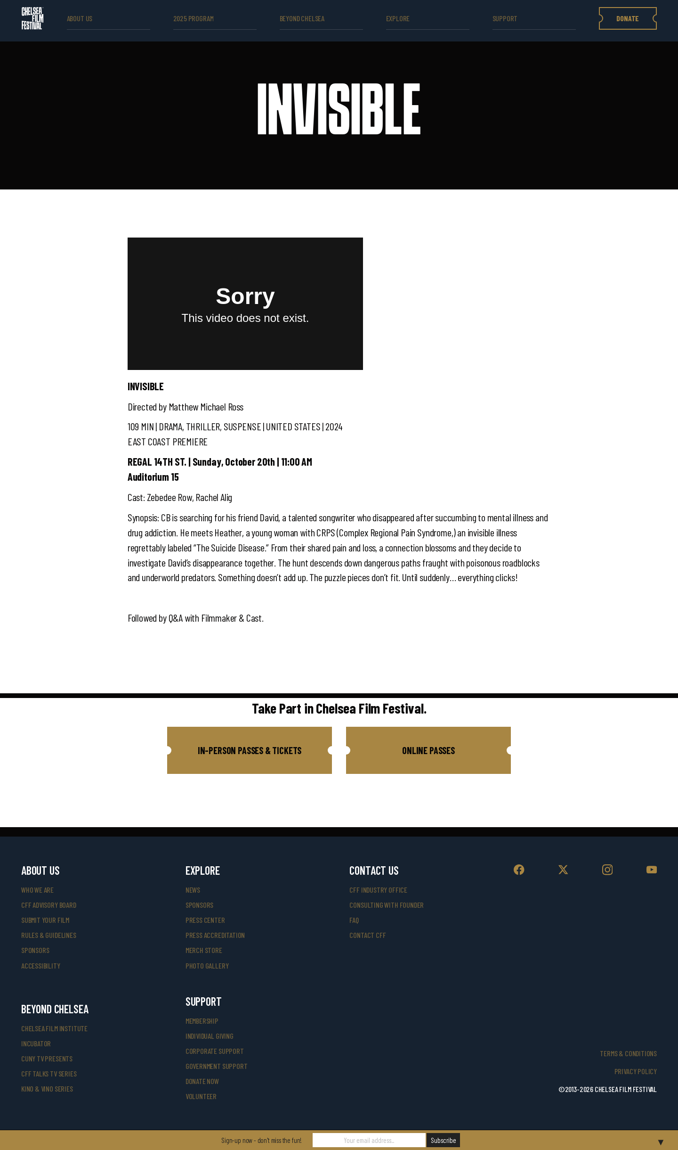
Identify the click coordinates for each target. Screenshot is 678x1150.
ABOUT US (80, 18)
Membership (202, 1020)
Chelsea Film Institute (54, 1028)
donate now (202, 1080)
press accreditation (215, 934)
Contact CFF (367, 934)
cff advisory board (48, 904)
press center (205, 919)
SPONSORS (200, 904)
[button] (249, 750)
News (193, 889)
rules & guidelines (48, 934)
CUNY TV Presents (47, 1058)
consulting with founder (386, 904)
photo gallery (207, 965)
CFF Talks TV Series (49, 1073)
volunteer (201, 1096)
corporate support (215, 1050)
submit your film (45, 919)
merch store (204, 949)
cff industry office (378, 889)
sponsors (35, 949)
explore (398, 18)
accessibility (40, 965)
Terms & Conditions (628, 1053)
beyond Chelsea (302, 18)
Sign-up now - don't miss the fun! (261, 1140)
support (505, 18)
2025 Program (193, 18)
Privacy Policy (635, 1071)
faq (353, 919)
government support (217, 1065)
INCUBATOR (36, 1043)
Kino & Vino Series (47, 1088)
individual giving (210, 1035)
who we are (37, 889)
